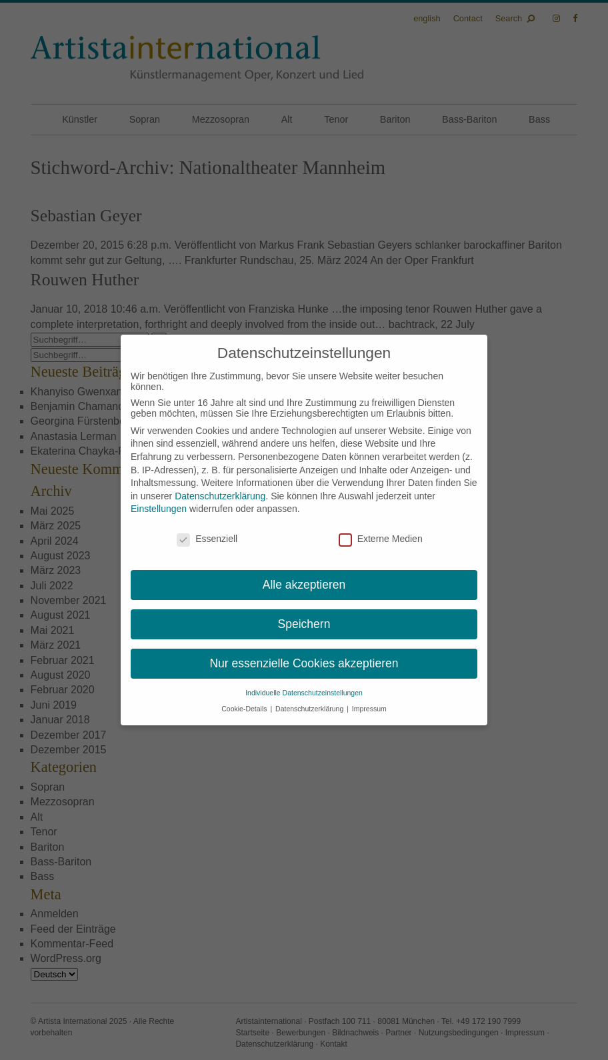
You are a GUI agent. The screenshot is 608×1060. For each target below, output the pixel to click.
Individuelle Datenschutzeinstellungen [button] (304, 693)
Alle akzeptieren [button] (304, 584)
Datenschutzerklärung (220, 496)
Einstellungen (159, 508)
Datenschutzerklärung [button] (310, 709)
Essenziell (207, 538)
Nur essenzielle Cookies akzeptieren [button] (303, 663)
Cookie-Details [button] (245, 709)
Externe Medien (381, 538)
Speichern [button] (304, 624)
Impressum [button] (369, 709)
